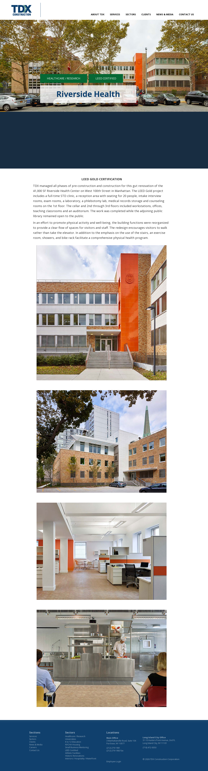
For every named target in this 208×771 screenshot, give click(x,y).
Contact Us (186, 14)
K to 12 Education (73, 741)
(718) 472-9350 (149, 747)
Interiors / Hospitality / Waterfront (80, 758)
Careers (33, 747)
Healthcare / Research (63, 78)
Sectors (131, 14)
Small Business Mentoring (77, 747)
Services (115, 14)
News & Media (164, 14)
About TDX (97, 14)
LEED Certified (106, 78)
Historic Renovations (74, 755)
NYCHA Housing (72, 744)
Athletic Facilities (72, 753)
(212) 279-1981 (113, 747)
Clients (146, 14)
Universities (70, 739)
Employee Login (113, 761)
